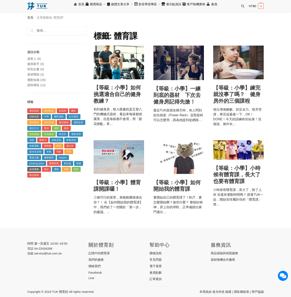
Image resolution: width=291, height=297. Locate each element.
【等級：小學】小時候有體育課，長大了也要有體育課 (236, 174)
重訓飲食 (49, 110)
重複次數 (34, 157)
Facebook (95, 272)
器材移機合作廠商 (223, 259)
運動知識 (33, 80)
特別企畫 (33, 69)
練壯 (73, 110)
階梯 (78, 163)
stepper (63, 157)
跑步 (46, 169)
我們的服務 (96, 259)
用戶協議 (258, 291)
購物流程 (156, 253)
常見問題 (156, 259)
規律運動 (34, 169)
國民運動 (59, 116)
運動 (56, 169)
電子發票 (156, 266)
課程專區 (33, 85)
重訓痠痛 (64, 122)
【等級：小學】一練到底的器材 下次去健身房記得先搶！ (177, 95)
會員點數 (156, 272)
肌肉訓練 (34, 134)
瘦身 (66, 128)
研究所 (62, 134)
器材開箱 (33, 74)
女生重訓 (73, 116)
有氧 (48, 151)
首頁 (30, 17)
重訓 (46, 128)
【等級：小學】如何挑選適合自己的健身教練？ (117, 94)
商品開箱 (34, 175)
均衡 (58, 151)
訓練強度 (34, 116)
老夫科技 (218, 291)
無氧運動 (34, 145)
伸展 (66, 169)
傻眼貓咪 (49, 157)
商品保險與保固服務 (224, 253)
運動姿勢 (78, 122)
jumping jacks (36, 163)
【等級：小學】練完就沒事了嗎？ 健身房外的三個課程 (236, 94)
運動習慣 (76, 134)
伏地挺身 (49, 134)
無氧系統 (71, 140)
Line (91, 278)
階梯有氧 (54, 163)
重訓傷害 (34, 122)
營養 (68, 151)
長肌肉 (62, 110)
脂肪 (58, 145)
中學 (46, 116)
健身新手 (33, 64)
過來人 (31, 58)
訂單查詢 (156, 279)
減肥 (56, 128)
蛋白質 (70, 145)
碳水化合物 (35, 151)
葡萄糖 (47, 145)
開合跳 (67, 163)
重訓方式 (34, 128)
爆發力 (42, 140)
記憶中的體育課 (99, 253)
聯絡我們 (95, 266)
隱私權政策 (241, 291)
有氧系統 (56, 140)
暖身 (76, 169)
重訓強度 (34, 110)
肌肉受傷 (49, 122)
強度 (31, 140)
